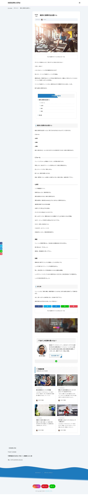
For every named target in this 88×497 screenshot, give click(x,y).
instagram (37, 489)
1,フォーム (42, 103)
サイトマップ (37, 475)
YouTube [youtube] (45, 489)
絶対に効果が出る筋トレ (44, 100)
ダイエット (16, 8)
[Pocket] (74, 306)
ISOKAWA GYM (14, 3)
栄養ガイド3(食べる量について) (44, 422)
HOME (10, 8)
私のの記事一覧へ (55, 356)
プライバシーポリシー (48, 475)
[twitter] (48, 306)
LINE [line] (53, 489)
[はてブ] (56, 306)
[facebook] (39, 306)
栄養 (41, 111)
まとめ (40, 116)
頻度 (41, 108)
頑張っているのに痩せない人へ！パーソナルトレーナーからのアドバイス (67, 393)
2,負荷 (41, 105)
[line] (65, 306)
